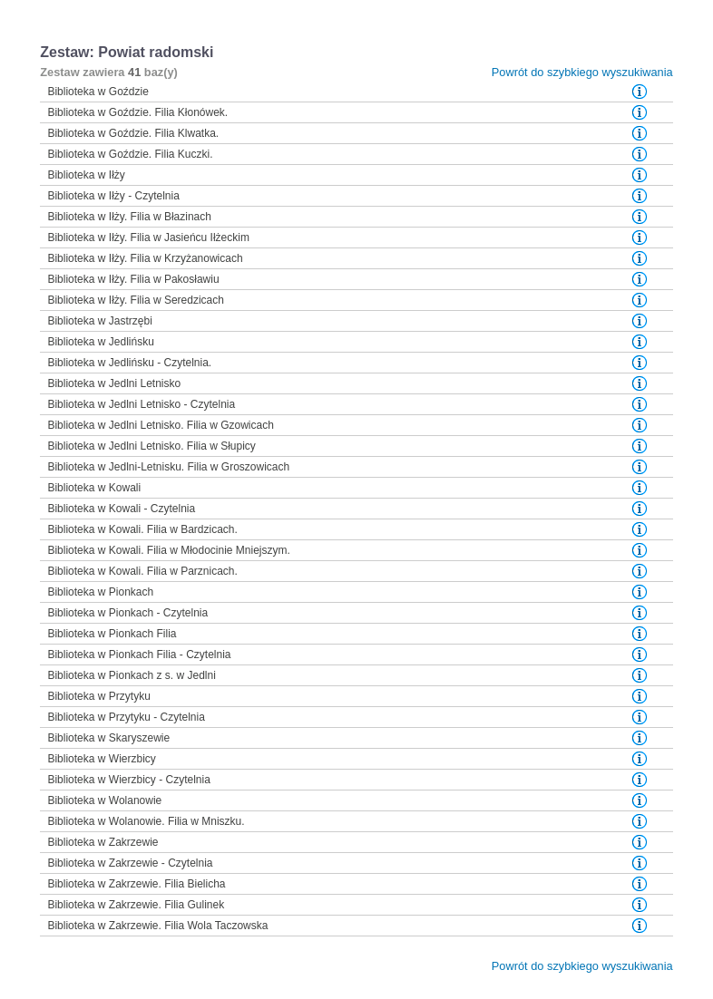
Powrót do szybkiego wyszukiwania (582, 72)
